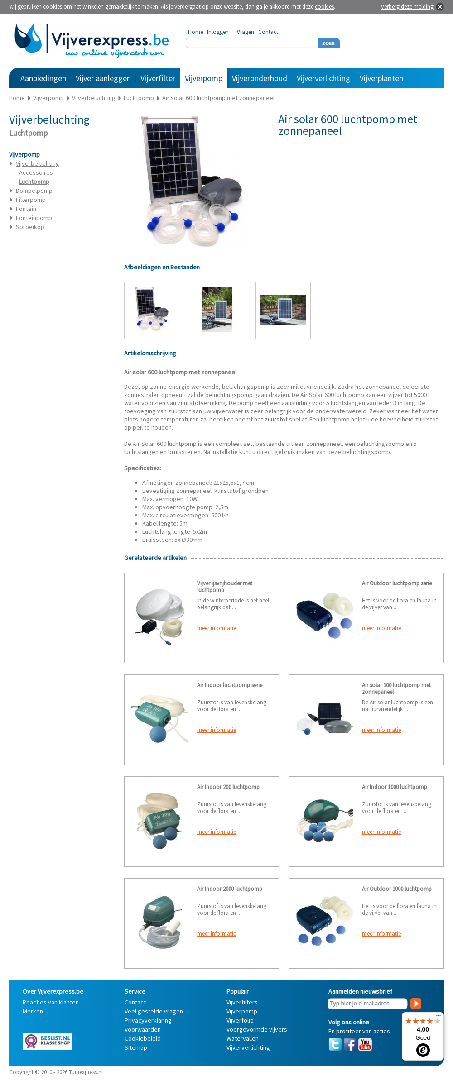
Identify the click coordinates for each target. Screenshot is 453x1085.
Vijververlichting (323, 78)
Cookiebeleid (143, 1038)
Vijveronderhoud (259, 78)
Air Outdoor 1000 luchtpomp (397, 889)
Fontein (26, 209)
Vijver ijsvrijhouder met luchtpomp (224, 586)
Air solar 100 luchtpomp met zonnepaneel (396, 688)
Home (195, 32)
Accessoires (36, 172)
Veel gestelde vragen (154, 1011)
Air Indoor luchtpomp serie (229, 685)
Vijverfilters (242, 1002)
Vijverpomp (203, 78)
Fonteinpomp (34, 218)
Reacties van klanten (51, 1002)
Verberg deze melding (407, 6)
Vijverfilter (157, 78)
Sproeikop (30, 227)
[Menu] (438, 1017)
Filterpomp (31, 200)
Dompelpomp (34, 190)
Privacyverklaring (148, 1020)
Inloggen (218, 32)
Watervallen (242, 1038)
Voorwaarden (143, 1029)
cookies (324, 6)
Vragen (245, 32)
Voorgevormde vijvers (256, 1029)
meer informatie (216, 628)
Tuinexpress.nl (86, 1072)
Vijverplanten (381, 78)
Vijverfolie (240, 1020)
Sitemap (136, 1047)
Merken (33, 1011)
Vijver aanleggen (103, 78)
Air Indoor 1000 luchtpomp (394, 787)
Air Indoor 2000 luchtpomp (229, 889)
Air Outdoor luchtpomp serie (397, 583)
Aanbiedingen (43, 78)
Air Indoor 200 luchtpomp (228, 787)
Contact (268, 32)
